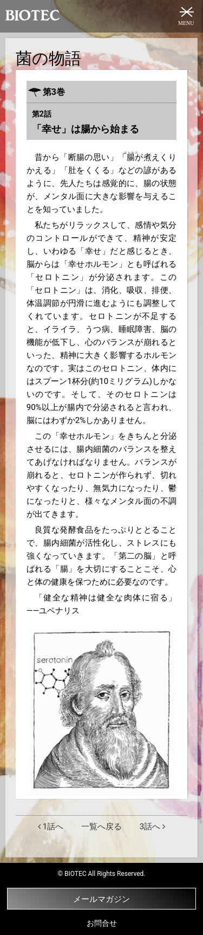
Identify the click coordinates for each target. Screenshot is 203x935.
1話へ (50, 826)
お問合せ (102, 923)
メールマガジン (68, 899)
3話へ (152, 826)
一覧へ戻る (101, 826)
